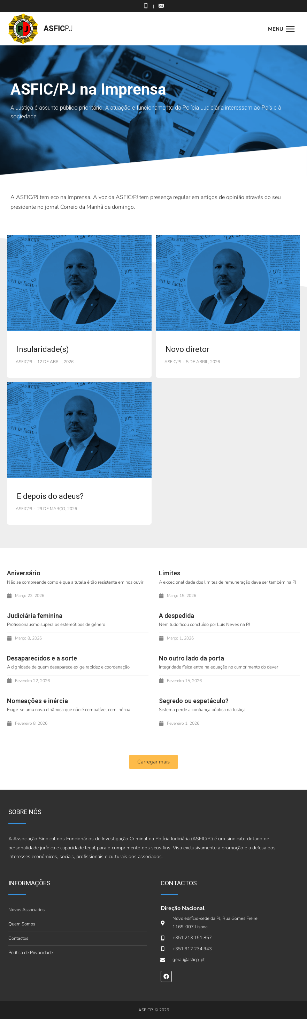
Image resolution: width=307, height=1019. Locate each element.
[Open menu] (283, 29)
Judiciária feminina (35, 615)
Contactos (18, 938)
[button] (153, 762)
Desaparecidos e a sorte (42, 658)
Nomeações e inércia (37, 700)
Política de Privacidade (30, 953)
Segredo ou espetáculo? (194, 700)
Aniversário (23, 573)
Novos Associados (26, 910)
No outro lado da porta (191, 658)
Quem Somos (21, 924)
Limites (170, 573)
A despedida (176, 615)
